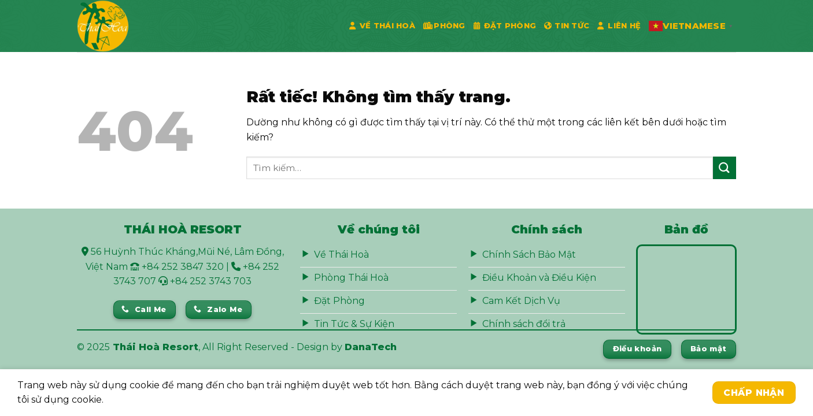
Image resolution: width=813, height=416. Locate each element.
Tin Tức (566, 26)
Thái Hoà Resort (155, 346)
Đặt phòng (505, 26)
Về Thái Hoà (382, 26)
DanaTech (371, 346)
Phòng (444, 26)
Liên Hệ (619, 26)
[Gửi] (724, 168)
